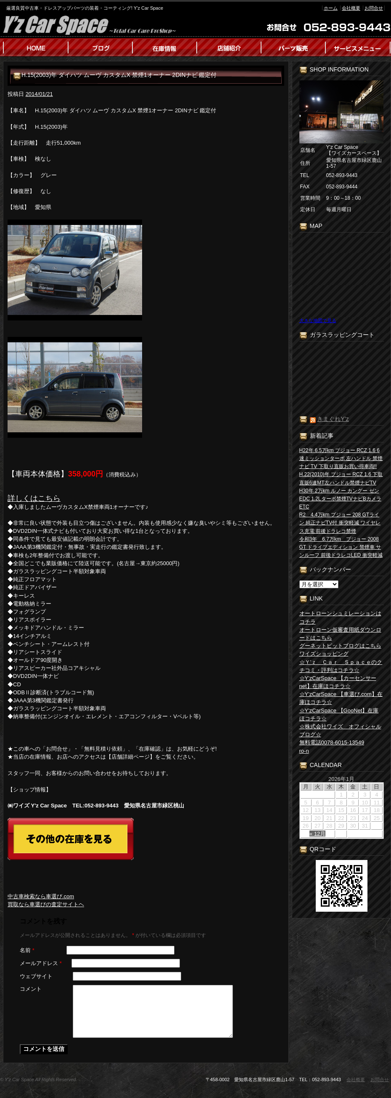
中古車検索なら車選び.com (41, 896)
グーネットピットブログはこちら (340, 646)
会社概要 (351, 8)
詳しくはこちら (34, 498)
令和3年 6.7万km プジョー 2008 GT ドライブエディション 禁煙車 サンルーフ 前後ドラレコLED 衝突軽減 (341, 547)
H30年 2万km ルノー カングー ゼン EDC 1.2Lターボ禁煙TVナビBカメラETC (340, 499)
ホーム (331, 8)
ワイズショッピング (324, 654)
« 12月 (317, 834)
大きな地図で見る (317, 320)
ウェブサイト (36, 976)
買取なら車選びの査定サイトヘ (46, 904)
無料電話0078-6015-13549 (332, 742)
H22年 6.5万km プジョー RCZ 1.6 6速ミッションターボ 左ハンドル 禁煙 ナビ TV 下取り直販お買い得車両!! (341, 458)
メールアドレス (41, 963)
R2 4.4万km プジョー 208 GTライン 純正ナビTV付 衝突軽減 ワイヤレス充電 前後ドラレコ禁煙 (339, 523)
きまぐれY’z (333, 418)
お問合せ (374, 8)
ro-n (304, 751)
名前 (27, 950)
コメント (31, 989)
